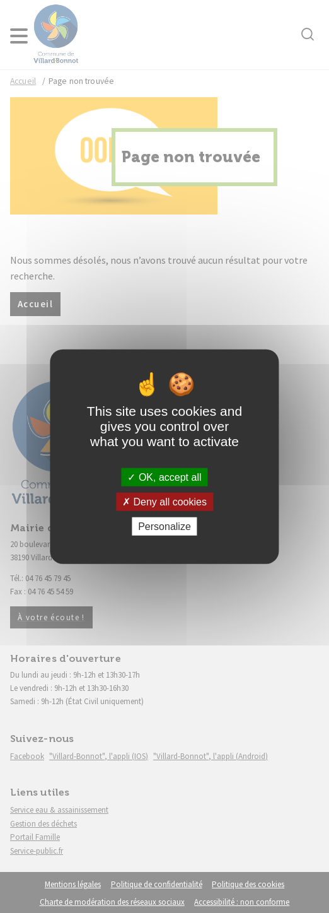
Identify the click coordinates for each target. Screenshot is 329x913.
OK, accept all (164, 476)
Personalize (164, 526)
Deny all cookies (164, 501)
